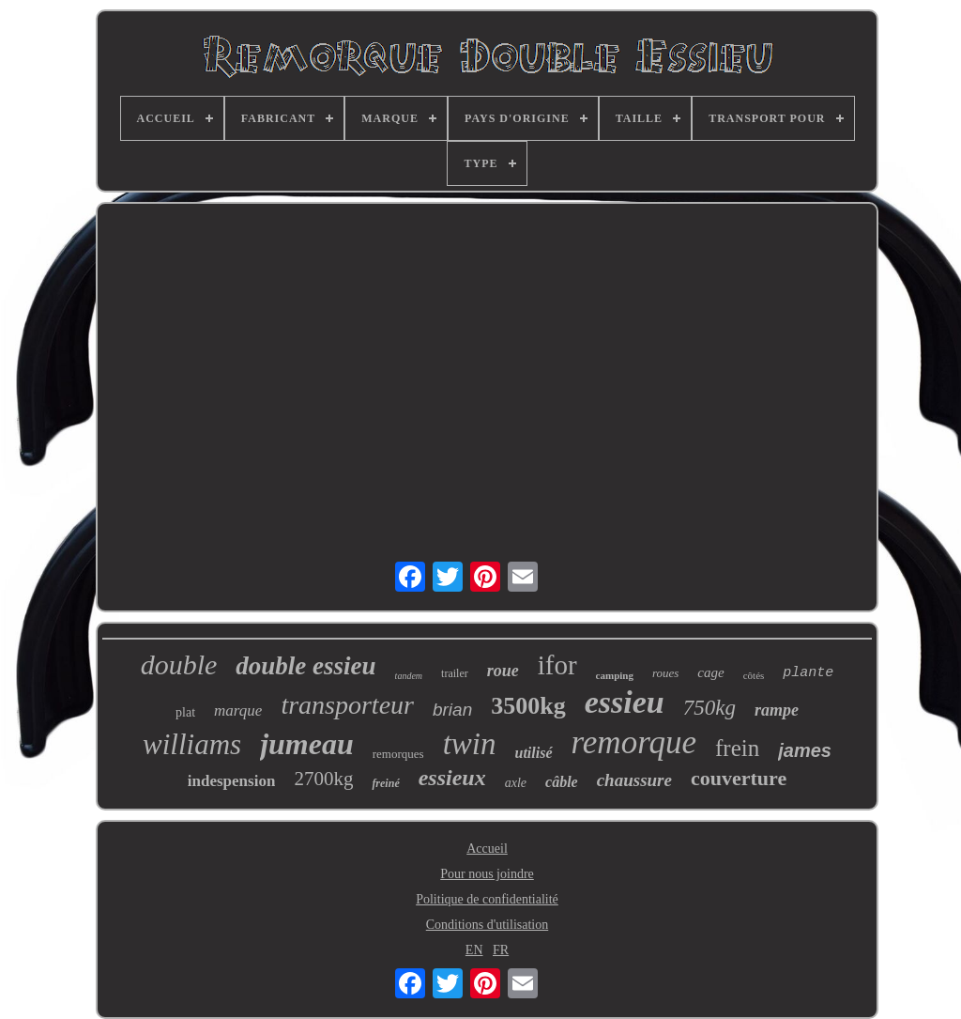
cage (710, 672)
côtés (754, 675)
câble (561, 782)
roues (665, 673)
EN (474, 950)
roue (503, 670)
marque (238, 710)
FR (501, 950)
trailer (454, 673)
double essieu (305, 666)
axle (515, 783)
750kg (709, 707)
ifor (557, 665)
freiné (385, 783)
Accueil (487, 848)
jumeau (307, 744)
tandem (408, 676)
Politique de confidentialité (487, 899)
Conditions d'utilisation (487, 925)
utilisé (533, 753)
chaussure (634, 780)
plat (185, 712)
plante (808, 673)
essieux (452, 777)
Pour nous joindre (487, 874)
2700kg (323, 778)
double (179, 664)
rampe (777, 710)
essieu (624, 702)
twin (469, 744)
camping (614, 675)
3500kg (528, 705)
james (804, 750)
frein (737, 748)
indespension (232, 781)
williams (192, 744)
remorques (398, 754)
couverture (738, 778)
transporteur (347, 704)
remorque (634, 742)
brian (452, 709)
